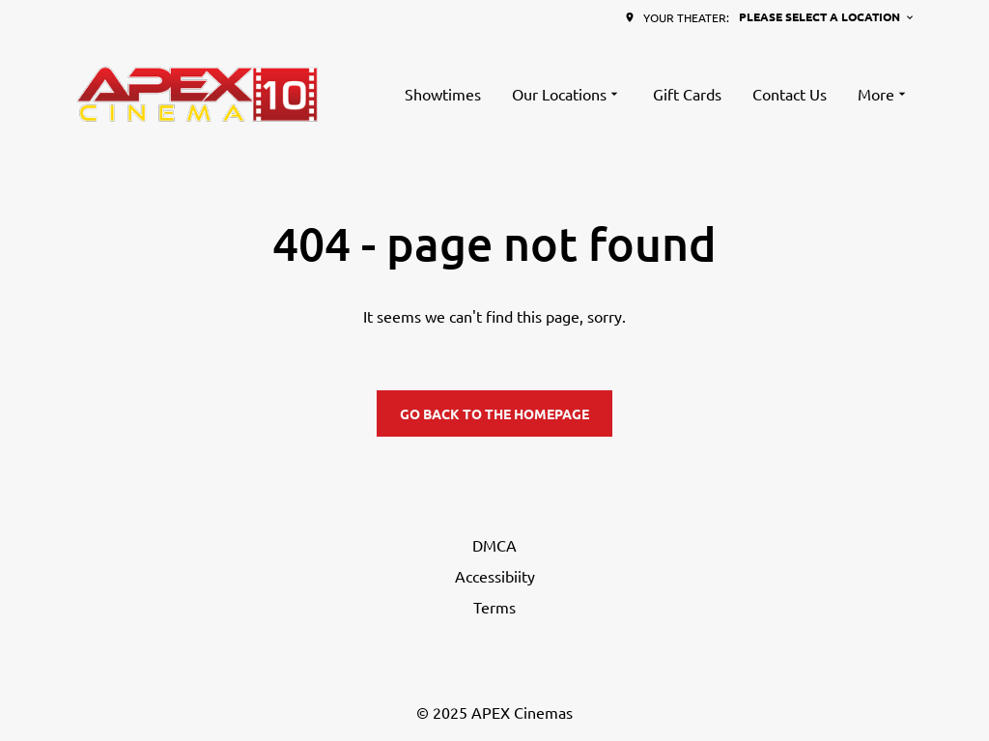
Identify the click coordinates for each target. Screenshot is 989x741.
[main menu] (657, 93)
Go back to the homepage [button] (494, 413)
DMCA (494, 545)
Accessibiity (495, 575)
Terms (494, 606)
